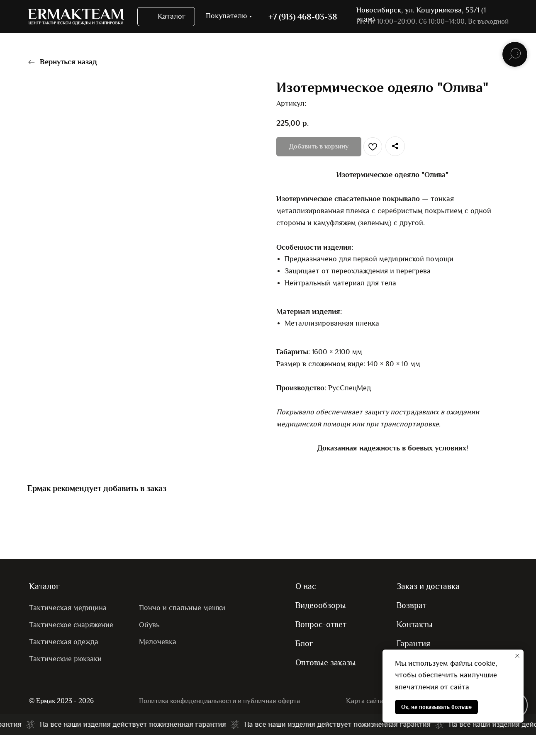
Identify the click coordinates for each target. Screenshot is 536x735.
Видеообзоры (320, 605)
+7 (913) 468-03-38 (302, 16)
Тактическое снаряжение (71, 625)
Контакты (415, 624)
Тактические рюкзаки (65, 659)
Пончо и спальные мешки (182, 608)
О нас (305, 586)
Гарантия (413, 643)
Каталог (44, 586)
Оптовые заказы (325, 662)
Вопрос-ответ (320, 624)
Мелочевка (157, 642)
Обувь (149, 625)
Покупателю (226, 16)
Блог (304, 643)
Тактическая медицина (68, 608)
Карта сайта (364, 701)
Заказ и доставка (428, 586)
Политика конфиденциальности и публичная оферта (219, 701)
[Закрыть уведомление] (517, 656)
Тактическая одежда (63, 642)
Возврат (411, 605)
